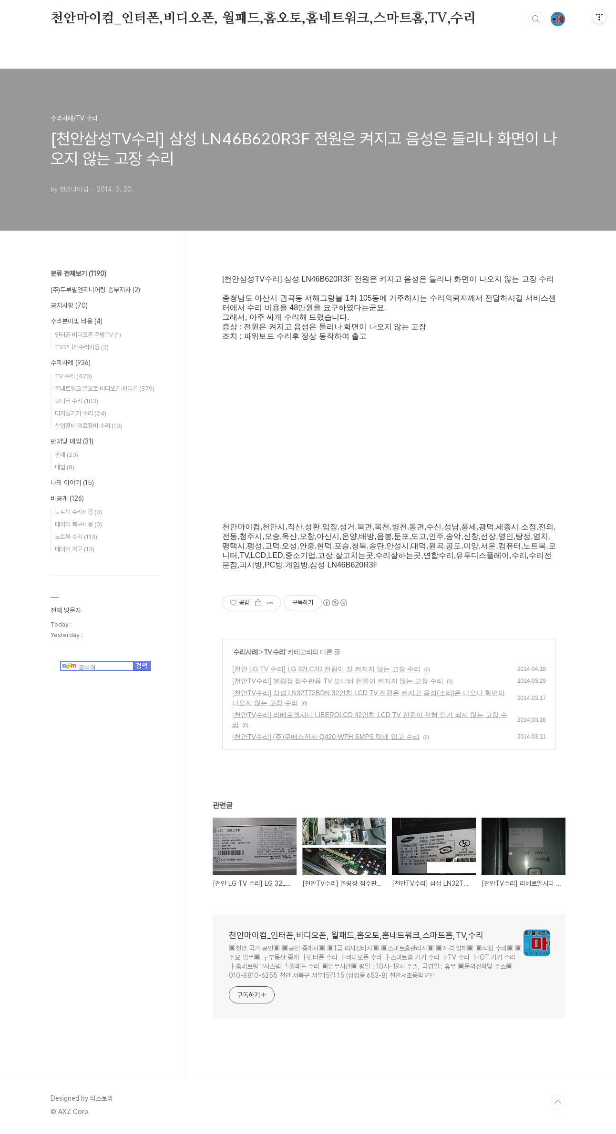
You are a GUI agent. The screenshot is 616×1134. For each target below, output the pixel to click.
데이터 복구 (74, 549)
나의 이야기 (72, 482)
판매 (66, 454)
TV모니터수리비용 (82, 347)
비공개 (67, 498)
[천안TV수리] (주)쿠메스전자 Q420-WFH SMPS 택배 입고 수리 (326, 736)
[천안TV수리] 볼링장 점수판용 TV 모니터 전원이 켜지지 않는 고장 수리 (337, 681)
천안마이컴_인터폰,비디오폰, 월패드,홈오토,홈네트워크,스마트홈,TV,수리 (263, 18)
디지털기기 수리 (80, 413)
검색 (536, 19)
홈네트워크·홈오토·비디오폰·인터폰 (104, 388)
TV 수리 (275, 652)
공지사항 (69, 305)
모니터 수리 (76, 401)
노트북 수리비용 (78, 512)
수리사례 (245, 652)
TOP (557, 1102)
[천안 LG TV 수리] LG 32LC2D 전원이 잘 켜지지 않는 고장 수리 (326, 669)
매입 (64, 467)
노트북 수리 (76, 536)
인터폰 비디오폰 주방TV (88, 334)
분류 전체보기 (78, 273)
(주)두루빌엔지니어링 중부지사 (95, 290)
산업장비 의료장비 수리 (88, 425)
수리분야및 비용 (77, 321)
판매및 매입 (72, 441)
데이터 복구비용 (78, 524)
